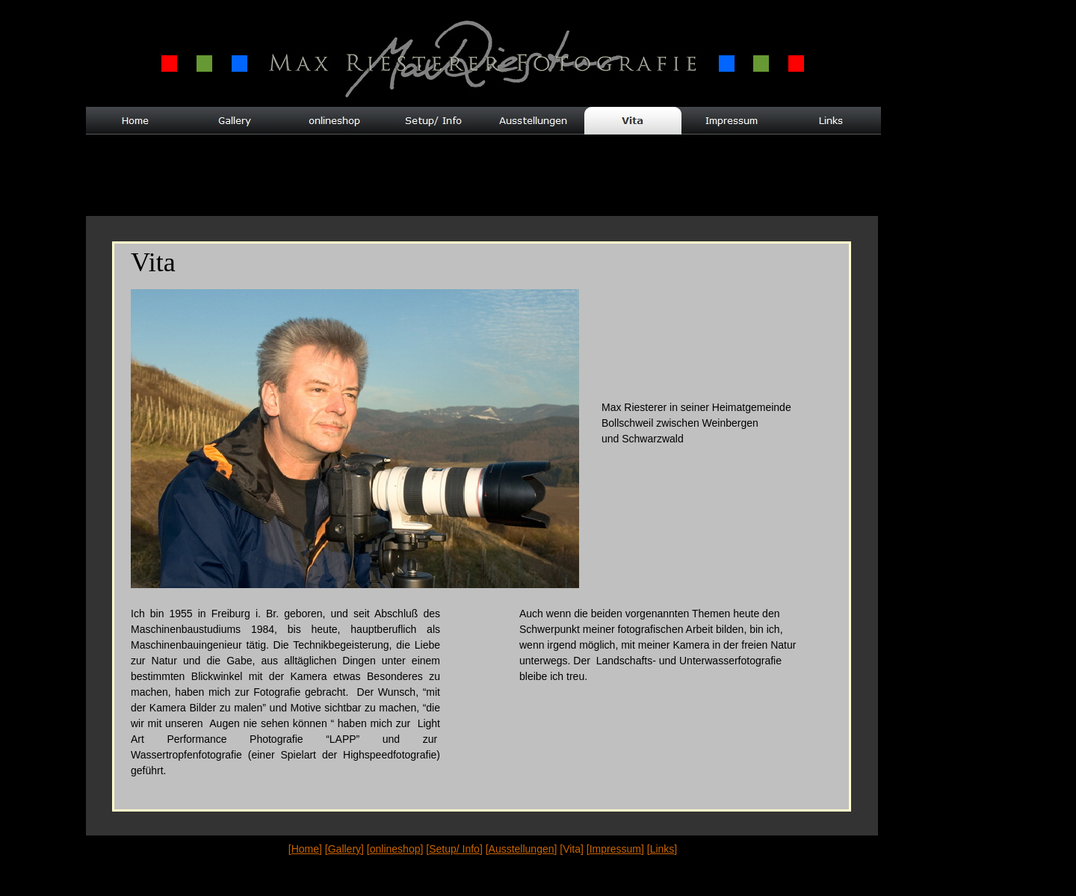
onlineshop (395, 849)
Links (662, 849)
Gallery (344, 849)
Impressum (615, 849)
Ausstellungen (521, 849)
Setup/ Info (454, 849)
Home (305, 849)
